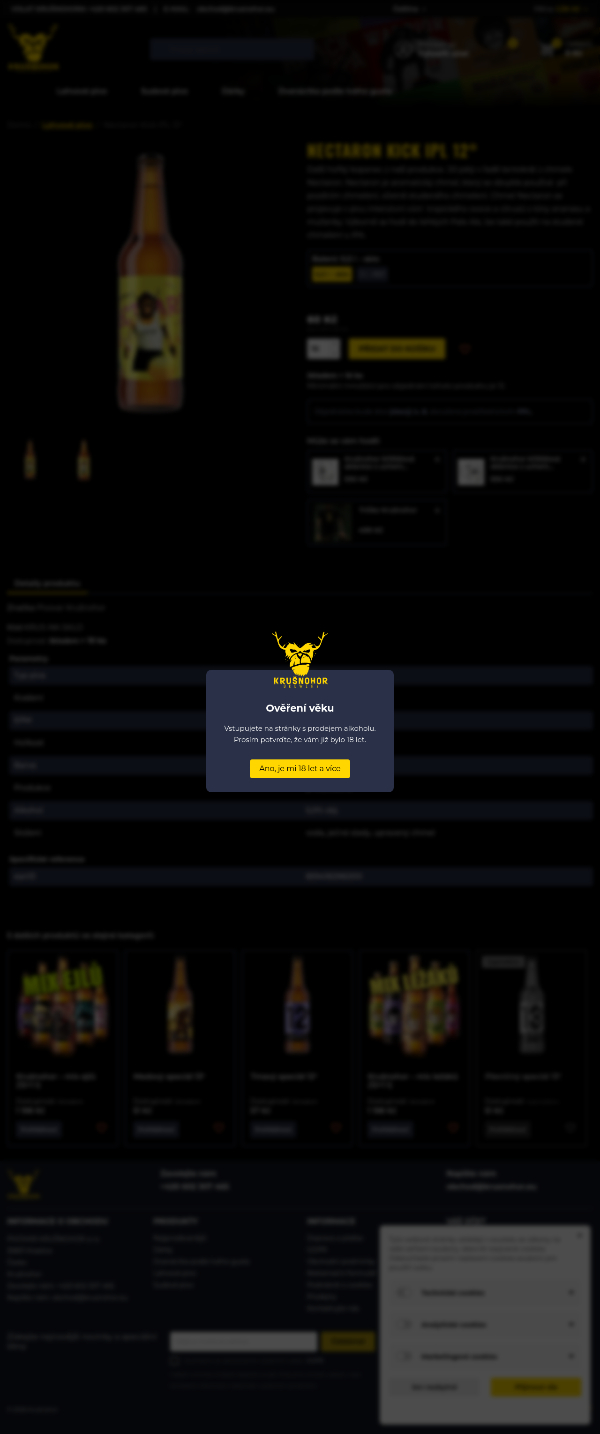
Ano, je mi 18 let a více (299, 768)
